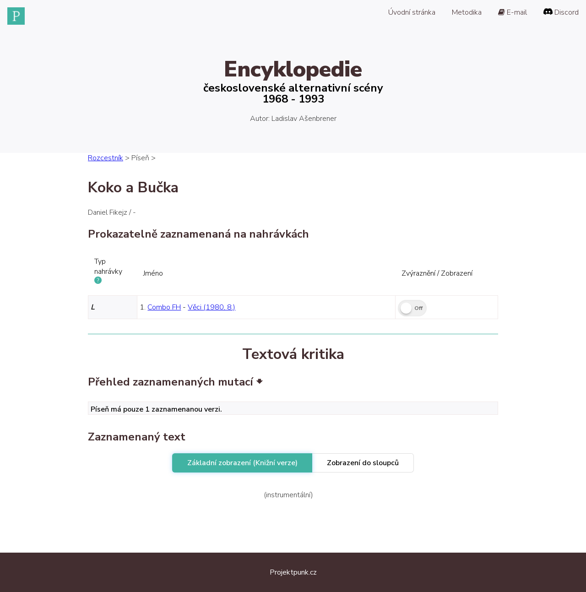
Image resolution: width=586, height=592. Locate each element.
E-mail (512, 12)
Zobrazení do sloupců (363, 463)
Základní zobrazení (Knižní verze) (242, 463)
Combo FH (164, 307)
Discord (561, 12)
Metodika (467, 12)
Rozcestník (105, 158)
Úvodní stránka (411, 12)
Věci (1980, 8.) (211, 307)
